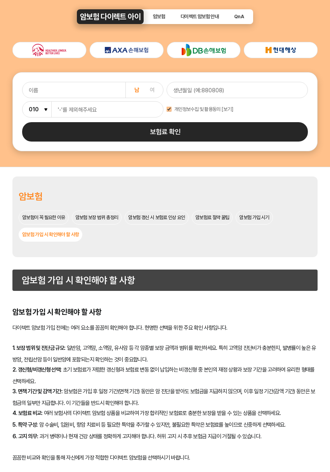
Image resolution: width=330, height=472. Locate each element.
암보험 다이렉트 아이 (110, 16)
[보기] (227, 109)
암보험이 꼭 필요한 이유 (43, 217)
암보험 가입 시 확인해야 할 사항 (50, 234)
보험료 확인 (165, 132)
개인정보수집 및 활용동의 (197, 109)
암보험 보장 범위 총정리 (96, 217)
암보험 (159, 16)
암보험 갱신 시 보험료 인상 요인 (156, 217)
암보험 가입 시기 (254, 217)
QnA (239, 16)
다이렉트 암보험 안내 (200, 16)
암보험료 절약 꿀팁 (212, 217)
